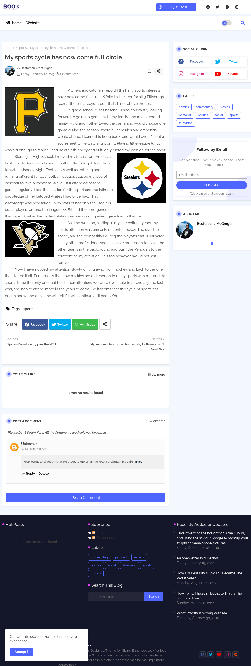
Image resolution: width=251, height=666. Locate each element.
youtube (233, 74)
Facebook (37, 324)
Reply (30, 473)
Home (17, 23)
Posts (98, 533)
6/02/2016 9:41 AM (33, 448)
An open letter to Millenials (198, 558)
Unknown (29, 444)
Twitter (62, 324)
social (219, 115)
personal (185, 115)
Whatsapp (87, 324)
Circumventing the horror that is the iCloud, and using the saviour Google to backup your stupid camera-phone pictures (212, 538)
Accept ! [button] (21, 652)
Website (33, 23)
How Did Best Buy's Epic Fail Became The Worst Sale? (209, 575)
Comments (103, 538)
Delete (43, 473)
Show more (156, 374)
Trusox (139, 461)
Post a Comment (86, 497)
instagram (197, 74)
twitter (233, 61)
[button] (243, 23)
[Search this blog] (116, 596)
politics (203, 115)
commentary (204, 107)
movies (225, 107)
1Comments (155, 421)
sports (22, 48)
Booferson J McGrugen (215, 224)
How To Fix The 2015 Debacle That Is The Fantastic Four (209, 595)
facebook (197, 61)
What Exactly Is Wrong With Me (202, 613)
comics (184, 107)
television (185, 123)
